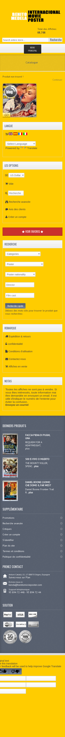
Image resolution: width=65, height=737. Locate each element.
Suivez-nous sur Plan (19, 577)
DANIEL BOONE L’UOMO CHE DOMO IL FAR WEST (38, 484)
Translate (28, 148)
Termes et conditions (13, 551)
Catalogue (32, 62)
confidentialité (15, 344)
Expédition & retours (20, 336)
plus (36, 466)
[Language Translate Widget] (20, 143)
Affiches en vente (18, 366)
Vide (11, 183)
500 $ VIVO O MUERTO (37, 459)
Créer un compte (17, 217)
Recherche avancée (20, 201)
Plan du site (9, 545)
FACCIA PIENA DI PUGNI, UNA (37, 437)
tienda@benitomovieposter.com (25, 584)
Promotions (8, 517)
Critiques (7, 528)
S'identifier (8, 540)
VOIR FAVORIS (32, 231)
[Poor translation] (15, 671)
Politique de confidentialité (17, 556)
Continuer (57, 79)
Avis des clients (17, 209)
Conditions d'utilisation (20, 351)
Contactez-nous (17, 359)
